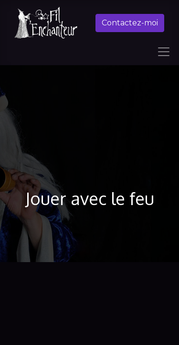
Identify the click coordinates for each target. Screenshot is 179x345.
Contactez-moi (130, 22)
